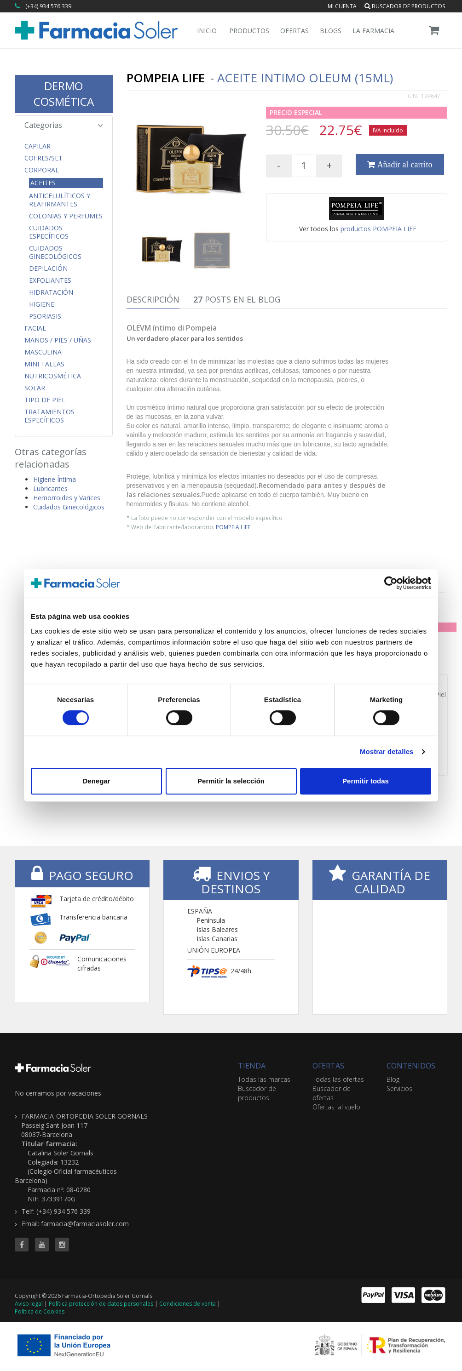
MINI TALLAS (44, 364)
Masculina (43, 352)
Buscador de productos (404, 6)
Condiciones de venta (187, 1304)
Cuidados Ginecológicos (55, 252)
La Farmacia (373, 30)
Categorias (63, 125)
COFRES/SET (43, 158)
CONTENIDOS (411, 1066)
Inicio (207, 30)
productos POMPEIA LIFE (378, 228)
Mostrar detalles (387, 751)
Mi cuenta (342, 6)
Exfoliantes (50, 280)
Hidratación (51, 292)
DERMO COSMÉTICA (64, 93)
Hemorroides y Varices (66, 497)
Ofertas (294, 30)
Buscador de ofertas (331, 1093)
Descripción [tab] (153, 299)
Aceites (43, 182)
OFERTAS (328, 1066)
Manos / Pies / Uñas (57, 340)
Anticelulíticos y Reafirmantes (59, 200)
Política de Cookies (39, 1311)
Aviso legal (29, 1304)
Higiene (41, 304)
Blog (393, 1079)
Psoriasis (45, 316)
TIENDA (252, 1066)
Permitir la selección (231, 781)
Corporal (41, 170)
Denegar (96, 781)
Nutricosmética (52, 376)
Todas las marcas (264, 1079)
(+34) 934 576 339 (48, 6)
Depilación (48, 268)
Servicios (399, 1088)
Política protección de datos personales (101, 1304)
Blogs (330, 30)
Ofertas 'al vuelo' (337, 1107)
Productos (249, 30)
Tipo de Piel (44, 400)
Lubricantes (50, 488)
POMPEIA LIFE (233, 527)
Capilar (37, 146)
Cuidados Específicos (49, 232)
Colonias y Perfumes (66, 216)
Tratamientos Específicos (49, 416)
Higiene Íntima (54, 479)
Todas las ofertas (338, 1079)
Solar (34, 388)
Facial (35, 328)
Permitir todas (365, 781)
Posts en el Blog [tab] (237, 299)
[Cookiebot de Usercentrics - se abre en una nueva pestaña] (391, 583)
